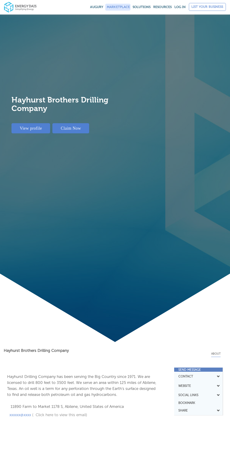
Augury (96, 7)
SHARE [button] (198, 410)
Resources (162, 7)
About (216, 353)
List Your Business (207, 7)
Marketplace (118, 7)
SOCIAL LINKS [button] (198, 395)
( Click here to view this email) (59, 414)
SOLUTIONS (141, 7)
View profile (31, 128)
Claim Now (71, 128)
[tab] (198, 370)
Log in (180, 7)
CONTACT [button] (198, 376)
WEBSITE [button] (198, 386)
